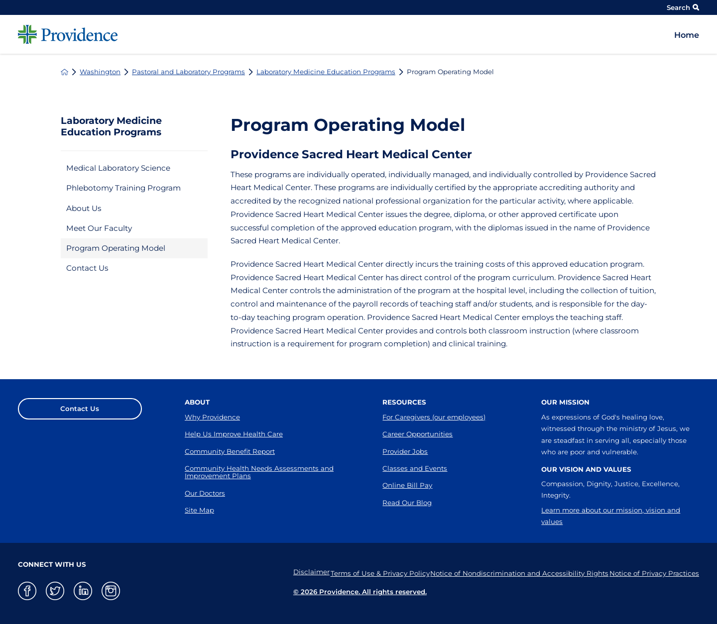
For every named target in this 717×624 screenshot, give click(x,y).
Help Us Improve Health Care (234, 434)
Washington (100, 72)
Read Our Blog (407, 503)
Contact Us (87, 268)
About (197, 402)
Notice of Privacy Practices (654, 572)
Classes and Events (414, 468)
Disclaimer (291, 572)
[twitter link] (55, 591)
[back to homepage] (64, 72)
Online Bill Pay (407, 485)
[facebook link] (27, 591)
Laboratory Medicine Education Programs (325, 72)
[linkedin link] (83, 591)
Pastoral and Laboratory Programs (188, 72)
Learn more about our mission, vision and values (610, 515)
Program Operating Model (115, 248)
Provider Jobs (405, 451)
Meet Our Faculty (99, 228)
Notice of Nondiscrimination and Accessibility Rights (513, 572)
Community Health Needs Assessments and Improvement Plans (259, 472)
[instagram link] (111, 591)
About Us (83, 208)
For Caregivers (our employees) (433, 417)
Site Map (199, 510)
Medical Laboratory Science (118, 168)
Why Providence (212, 417)
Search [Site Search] (683, 7)
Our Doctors (205, 493)
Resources (404, 402)
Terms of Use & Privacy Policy (366, 572)
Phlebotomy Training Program (123, 188)
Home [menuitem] (686, 35)
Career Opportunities (417, 434)
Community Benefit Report (230, 451)
